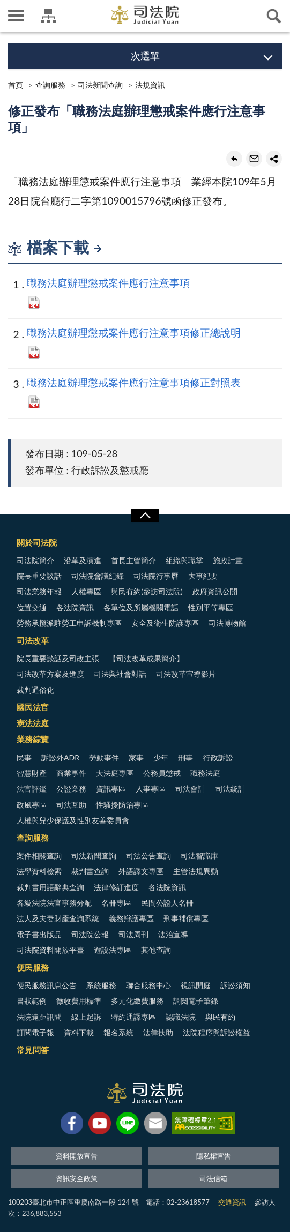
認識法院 (181, 1016)
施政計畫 (228, 560)
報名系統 (118, 1032)
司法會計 (190, 788)
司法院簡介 (35, 560)
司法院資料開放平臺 (50, 949)
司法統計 (230, 788)
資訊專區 (111, 788)
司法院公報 (90, 934)
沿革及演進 (82, 560)
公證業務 (71, 788)
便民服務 (33, 967)
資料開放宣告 (77, 1156)
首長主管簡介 (133, 560)
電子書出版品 (39, 934)
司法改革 (33, 640)
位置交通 (32, 607)
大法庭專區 (114, 773)
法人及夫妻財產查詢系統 (58, 918)
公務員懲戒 (162, 773)
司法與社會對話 (120, 673)
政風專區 (32, 804)
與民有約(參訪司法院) (146, 591)
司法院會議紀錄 (97, 575)
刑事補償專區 (186, 918)
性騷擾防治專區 (122, 804)
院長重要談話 (39, 575)
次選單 (145, 56)
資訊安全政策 (77, 1178)
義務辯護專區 (131, 918)
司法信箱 (213, 1178)
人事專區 (151, 788)
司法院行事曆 (156, 575)
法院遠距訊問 (39, 1016)
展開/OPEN (145, 515)
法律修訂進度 (116, 887)
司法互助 (71, 804)
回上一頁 (234, 159)
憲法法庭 (33, 723)
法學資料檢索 (39, 871)
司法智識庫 (199, 855)
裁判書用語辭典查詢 (50, 887)
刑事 (185, 757)
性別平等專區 (210, 607)
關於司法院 (37, 542)
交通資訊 (232, 1202)
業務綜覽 (33, 739)
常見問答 (33, 1050)
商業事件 (71, 773)
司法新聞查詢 (100, 84)
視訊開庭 (196, 985)
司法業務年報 (39, 591)
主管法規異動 (195, 871)
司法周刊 (133, 934)
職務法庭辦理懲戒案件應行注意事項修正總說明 (134, 332)
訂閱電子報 (35, 1032)
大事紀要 (203, 575)
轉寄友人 (254, 159)
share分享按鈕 (274, 159)
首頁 (15, 84)
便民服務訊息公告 (47, 985)
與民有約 (220, 1016)
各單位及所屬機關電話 (141, 607)
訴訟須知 (235, 985)
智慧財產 (32, 773)
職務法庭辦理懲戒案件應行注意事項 (108, 283)
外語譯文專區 (140, 871)
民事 (24, 757)
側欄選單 (16, 15)
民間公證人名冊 (167, 902)
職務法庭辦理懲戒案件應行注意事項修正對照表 (134, 382)
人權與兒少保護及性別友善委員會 (73, 820)
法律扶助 (158, 1032)
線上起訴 (86, 1016)
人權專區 (86, 591)
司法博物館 (227, 623)
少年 (160, 757)
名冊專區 (116, 902)
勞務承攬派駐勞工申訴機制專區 (69, 623)
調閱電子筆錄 (195, 1000)
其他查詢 (156, 949)
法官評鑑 (32, 788)
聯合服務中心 (148, 985)
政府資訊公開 (214, 591)
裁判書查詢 (90, 871)
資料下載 (79, 1032)
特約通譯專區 (133, 1016)
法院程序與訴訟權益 (216, 1032)
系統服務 (101, 985)
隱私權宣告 (213, 1156)
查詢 (274, 16)
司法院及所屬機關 (48, 16)
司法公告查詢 (148, 855)
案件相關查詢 (39, 855)
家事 (136, 757)
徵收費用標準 (78, 1000)
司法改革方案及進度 (50, 673)
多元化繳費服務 (137, 1000)
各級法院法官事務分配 (54, 902)
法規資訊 (150, 84)
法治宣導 (173, 934)
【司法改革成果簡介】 (146, 658)
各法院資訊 (75, 607)
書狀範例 (32, 1000)
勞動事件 (104, 757)
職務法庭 (205, 773)
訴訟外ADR (60, 757)
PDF (34, 302)
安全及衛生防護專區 (165, 623)
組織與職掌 (184, 560)
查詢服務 (50, 84)
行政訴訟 (218, 757)
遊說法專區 (112, 949)
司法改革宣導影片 (186, 673)
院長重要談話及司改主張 (58, 658)
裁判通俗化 (35, 690)
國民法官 (33, 707)
